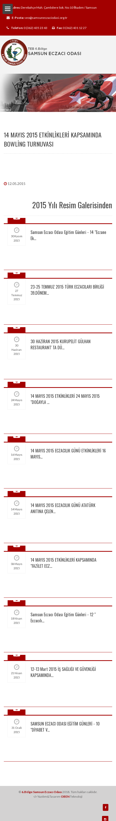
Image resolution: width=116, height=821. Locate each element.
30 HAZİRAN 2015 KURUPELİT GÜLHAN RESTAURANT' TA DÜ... (61, 344)
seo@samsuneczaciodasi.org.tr (45, 18)
